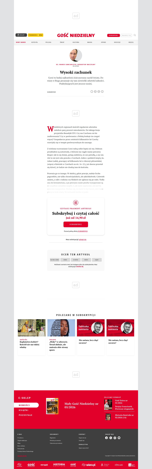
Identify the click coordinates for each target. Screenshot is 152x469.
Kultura (76, 42)
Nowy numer (21, 42)
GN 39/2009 (76, 66)
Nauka (89, 42)
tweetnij (99, 91)
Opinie (103, 42)
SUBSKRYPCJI (83, 231)
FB (95, 91)
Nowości (23, 405)
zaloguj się (126, 35)
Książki (23, 410)
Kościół (34, 42)
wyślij (102, 91)
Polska (48, 42)
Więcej (131, 42)
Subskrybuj (76, 224)
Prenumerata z (35, 35)
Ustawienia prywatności (56, 443)
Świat (62, 42)
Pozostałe (23, 415)
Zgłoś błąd (22, 456)
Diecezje (117, 42)
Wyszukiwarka (134, 35)
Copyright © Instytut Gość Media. (113, 455)
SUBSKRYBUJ (113, 35)
